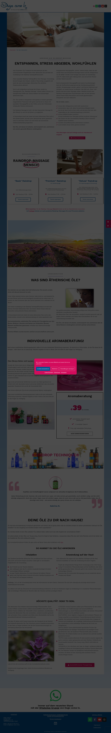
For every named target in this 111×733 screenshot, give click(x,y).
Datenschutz (57, 372)
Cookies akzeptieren (43, 369)
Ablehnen (55, 369)
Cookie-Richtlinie (49, 372)
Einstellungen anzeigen (67, 369)
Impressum (64, 372)
